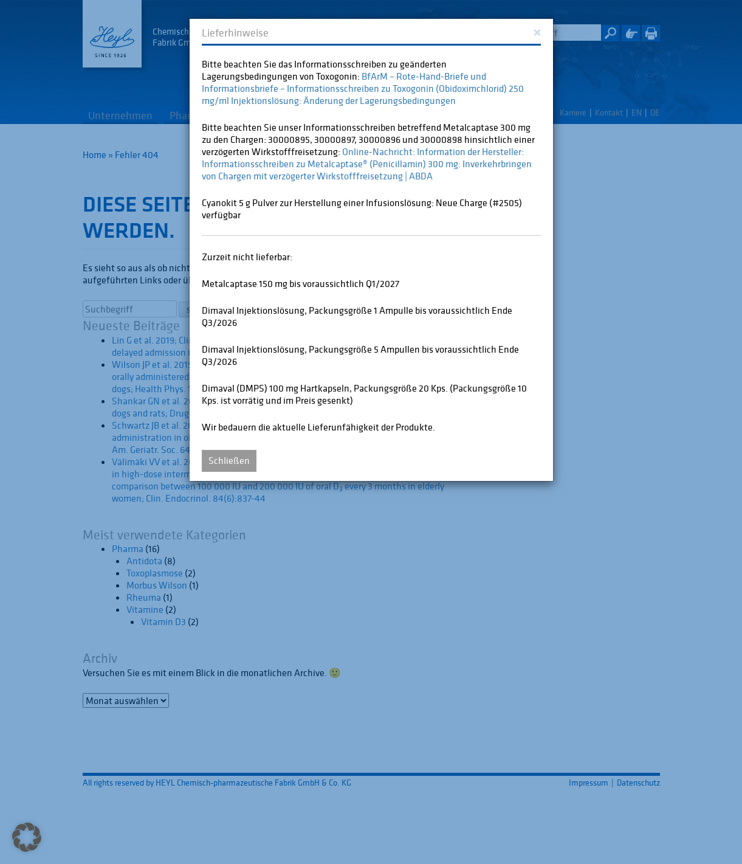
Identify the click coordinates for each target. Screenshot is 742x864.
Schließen (229, 460)
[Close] (537, 31)
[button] (26, 837)
